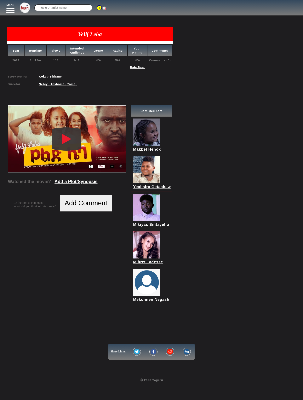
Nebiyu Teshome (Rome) (58, 84)
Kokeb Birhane (50, 76)
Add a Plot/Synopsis (75, 181)
